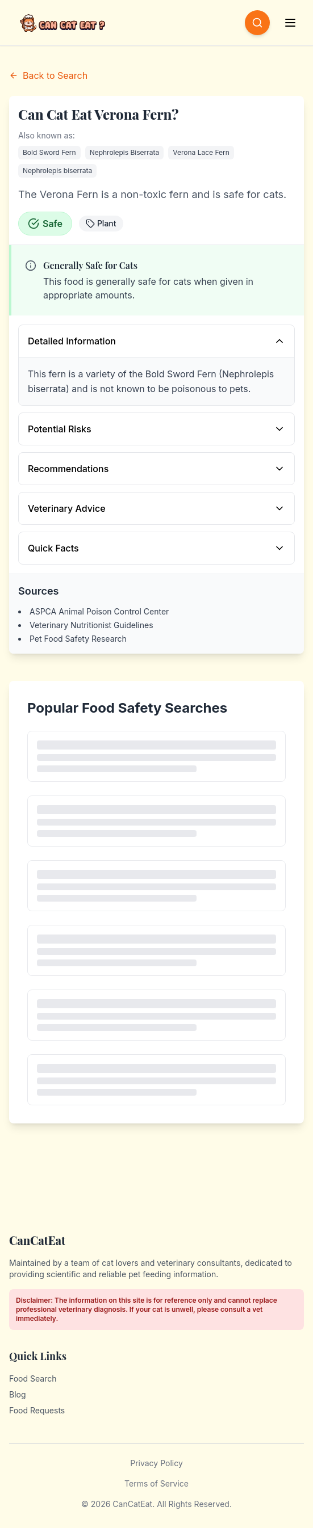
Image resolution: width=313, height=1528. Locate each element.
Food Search (32, 1378)
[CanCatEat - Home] (63, 22)
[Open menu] (291, 22)
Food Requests (37, 1410)
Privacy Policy (156, 1463)
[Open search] (257, 22)
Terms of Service (156, 1483)
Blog (17, 1394)
